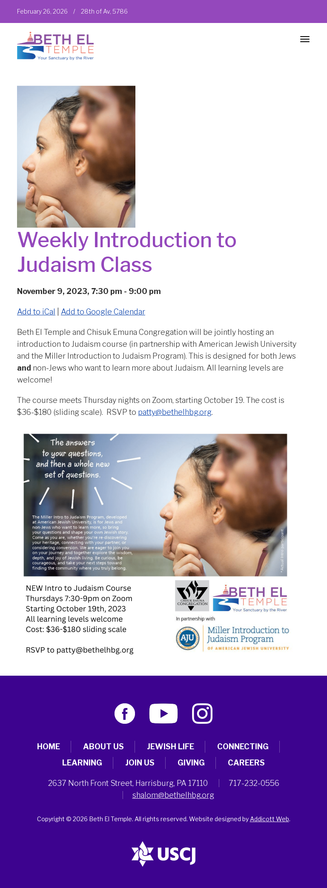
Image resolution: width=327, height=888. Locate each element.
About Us (103, 746)
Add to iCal (36, 311)
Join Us (140, 762)
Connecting (243, 746)
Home (48, 746)
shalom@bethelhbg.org (173, 795)
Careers (246, 762)
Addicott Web (269, 818)
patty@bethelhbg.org (175, 412)
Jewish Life (170, 746)
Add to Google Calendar (103, 311)
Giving (191, 762)
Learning (82, 762)
